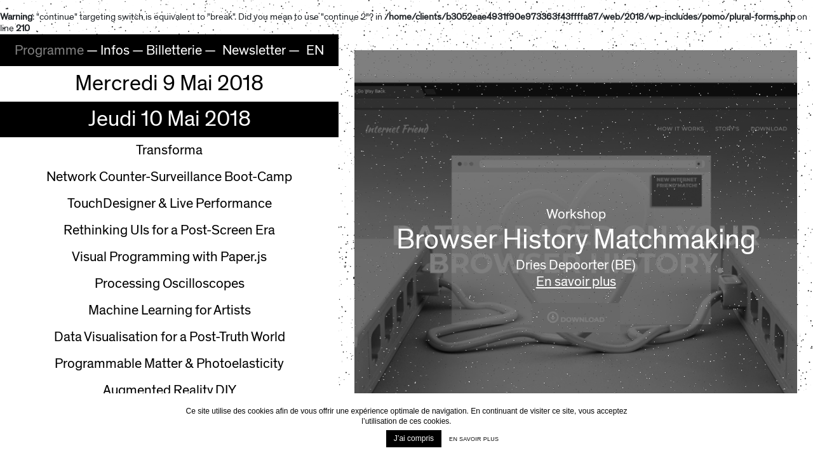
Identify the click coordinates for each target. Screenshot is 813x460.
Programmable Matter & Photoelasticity (169, 363)
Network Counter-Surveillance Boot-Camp (169, 177)
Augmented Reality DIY (169, 390)
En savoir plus (576, 282)
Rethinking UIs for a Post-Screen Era (169, 230)
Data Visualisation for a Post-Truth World (169, 337)
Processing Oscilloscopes (170, 283)
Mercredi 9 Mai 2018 (169, 83)
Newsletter (254, 50)
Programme (49, 50)
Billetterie (174, 50)
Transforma (169, 150)
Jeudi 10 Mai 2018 (169, 119)
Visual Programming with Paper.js (169, 257)
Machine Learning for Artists (169, 310)
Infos (115, 50)
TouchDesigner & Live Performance (169, 203)
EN (315, 50)
